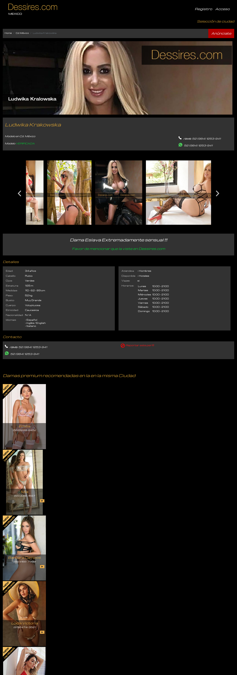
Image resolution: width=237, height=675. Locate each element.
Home (8, 33)
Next (217, 192)
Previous (19, 192)
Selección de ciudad (215, 21)
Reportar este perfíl (140, 345)
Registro (203, 9)
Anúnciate (221, 33)
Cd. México (22, 33)
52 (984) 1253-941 (206, 138)
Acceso (222, 9)
